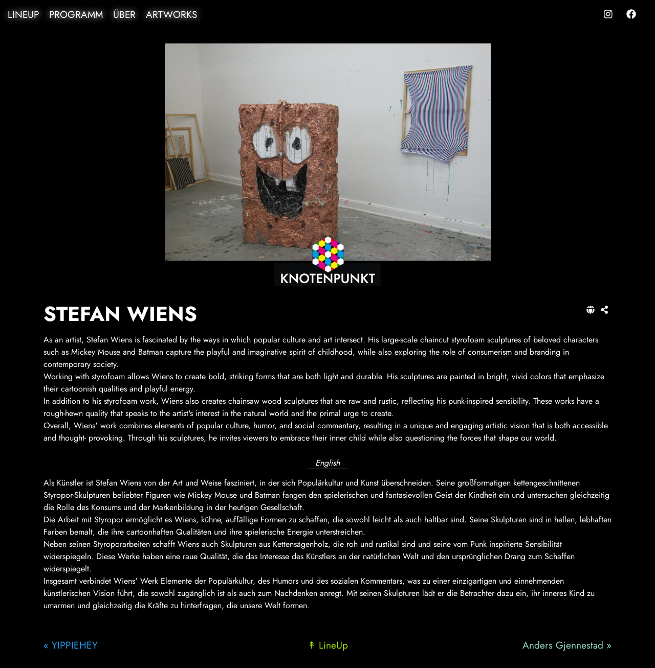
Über (124, 14)
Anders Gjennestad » (567, 645)
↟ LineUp (328, 645)
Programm (76, 14)
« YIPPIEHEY (70, 645)
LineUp (23, 14)
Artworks (171, 14)
